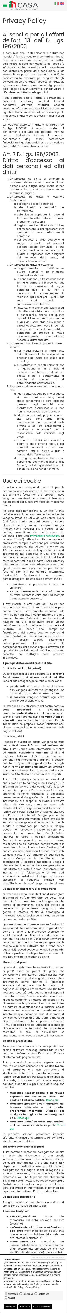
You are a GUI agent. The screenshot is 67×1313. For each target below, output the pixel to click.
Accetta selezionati (42, 1306)
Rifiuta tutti (24, 1306)
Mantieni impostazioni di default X (48, 1257)
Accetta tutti (10, 1306)
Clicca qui (52, 1100)
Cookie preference (42, 1284)
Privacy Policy (32, 1287)
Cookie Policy (16, 1287)
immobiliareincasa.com (45, 536)
